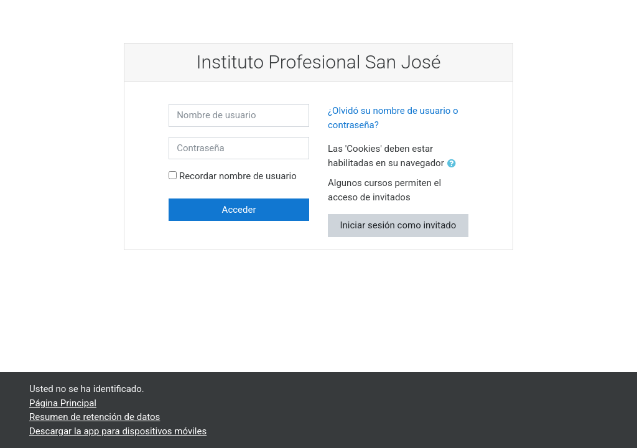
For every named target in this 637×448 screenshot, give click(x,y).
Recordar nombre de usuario (238, 176)
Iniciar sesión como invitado (398, 225)
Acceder (239, 209)
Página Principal (62, 403)
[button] (454, 164)
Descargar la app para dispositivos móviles (118, 431)
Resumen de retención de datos (94, 416)
